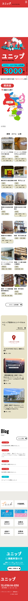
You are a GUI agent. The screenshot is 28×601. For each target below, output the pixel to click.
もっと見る (21, 438)
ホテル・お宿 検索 (14, 304)
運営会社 (15, 591)
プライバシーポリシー (6, 591)
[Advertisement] (14, 22)
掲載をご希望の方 (13, 568)
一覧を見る (20, 328)
